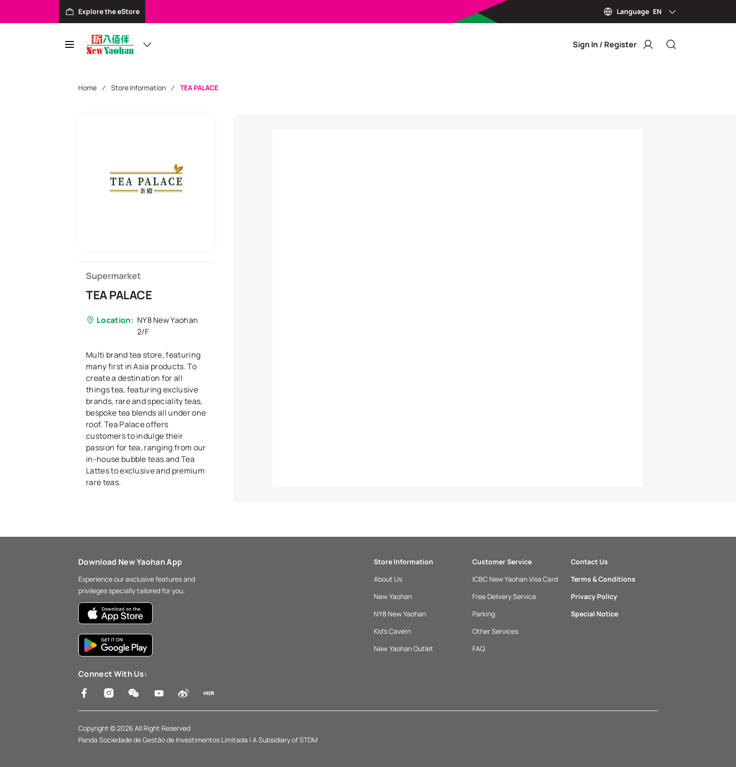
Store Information (138, 87)
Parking (483, 613)
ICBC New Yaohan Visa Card (515, 579)
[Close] (671, 44)
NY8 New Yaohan (400, 613)
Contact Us (589, 561)
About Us (388, 579)
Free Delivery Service (504, 596)
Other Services (495, 631)
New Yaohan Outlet (403, 648)
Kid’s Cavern (392, 631)
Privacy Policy (594, 596)
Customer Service (502, 561)
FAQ (478, 648)
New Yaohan (393, 596)
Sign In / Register (613, 44)
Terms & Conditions (603, 579)
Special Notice (594, 613)
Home (87, 87)
